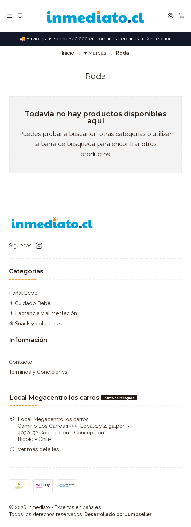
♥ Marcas (95, 53)
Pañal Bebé (23, 293)
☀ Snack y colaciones (35, 323)
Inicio (68, 53)
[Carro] (181, 15)
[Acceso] (170, 15)
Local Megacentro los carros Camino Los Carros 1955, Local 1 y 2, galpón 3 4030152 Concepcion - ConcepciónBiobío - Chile (70, 429)
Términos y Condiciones (38, 372)
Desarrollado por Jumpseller (117, 514)
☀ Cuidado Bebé (29, 303)
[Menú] (9, 15)
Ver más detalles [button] (34, 449)
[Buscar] (20, 15)
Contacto (21, 362)
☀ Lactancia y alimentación (43, 313)
